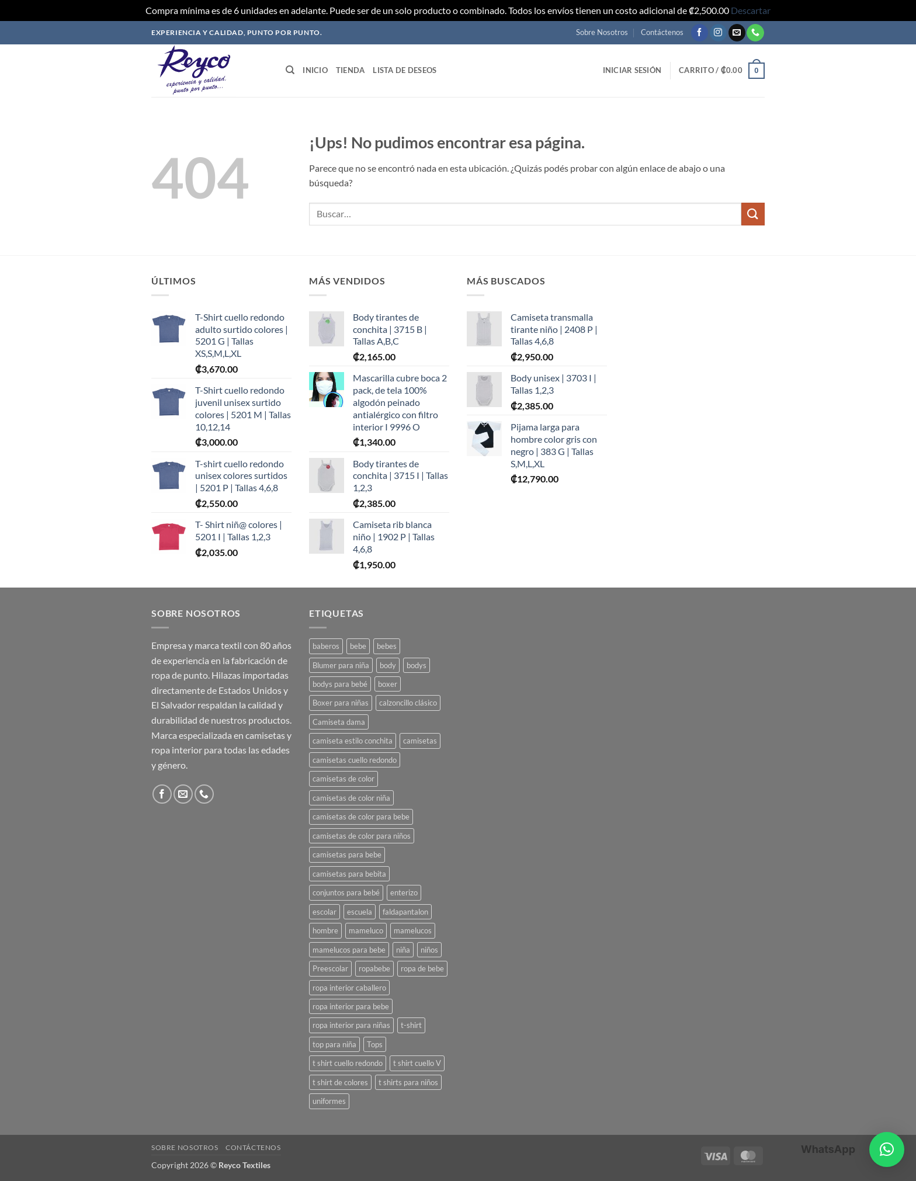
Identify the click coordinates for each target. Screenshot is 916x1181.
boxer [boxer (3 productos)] (387, 684)
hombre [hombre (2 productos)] (325, 930)
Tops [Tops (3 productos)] (375, 1044)
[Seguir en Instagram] (718, 32)
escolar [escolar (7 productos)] (324, 911)
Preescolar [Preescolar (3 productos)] (330, 968)
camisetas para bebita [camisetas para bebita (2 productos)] (349, 873)
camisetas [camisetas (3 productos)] (420, 740)
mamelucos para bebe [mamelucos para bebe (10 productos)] (349, 949)
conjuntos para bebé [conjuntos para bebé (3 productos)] (346, 892)
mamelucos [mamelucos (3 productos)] (413, 930)
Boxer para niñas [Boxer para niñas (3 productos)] (341, 702)
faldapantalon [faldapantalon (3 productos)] (405, 911)
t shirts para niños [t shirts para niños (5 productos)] (408, 1082)
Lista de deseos (404, 70)
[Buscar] (290, 70)
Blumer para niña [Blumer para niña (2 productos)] (341, 665)
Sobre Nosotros (602, 32)
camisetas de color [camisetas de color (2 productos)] (343, 778)
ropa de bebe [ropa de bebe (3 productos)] (422, 968)
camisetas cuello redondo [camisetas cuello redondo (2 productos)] (355, 760)
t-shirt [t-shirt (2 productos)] (411, 1025)
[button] (632, 70)
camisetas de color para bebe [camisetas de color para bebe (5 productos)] (361, 816)
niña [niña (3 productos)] (403, 949)
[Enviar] (753, 214)
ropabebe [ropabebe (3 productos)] (374, 968)
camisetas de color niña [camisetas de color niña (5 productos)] (351, 798)
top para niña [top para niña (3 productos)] (334, 1044)
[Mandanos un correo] (736, 32)
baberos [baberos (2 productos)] (326, 646)
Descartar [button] (751, 10)
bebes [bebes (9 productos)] (387, 646)
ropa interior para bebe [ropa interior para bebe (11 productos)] (351, 1006)
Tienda (350, 70)
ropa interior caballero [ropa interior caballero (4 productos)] (349, 987)
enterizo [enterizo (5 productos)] (404, 892)
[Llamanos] (755, 32)
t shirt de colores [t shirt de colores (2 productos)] (340, 1082)
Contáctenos (662, 32)
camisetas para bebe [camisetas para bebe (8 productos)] (347, 854)
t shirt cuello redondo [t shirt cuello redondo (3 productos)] (348, 1063)
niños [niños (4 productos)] (429, 949)
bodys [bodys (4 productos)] (416, 665)
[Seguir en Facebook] (699, 32)
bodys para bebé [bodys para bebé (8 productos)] (340, 684)
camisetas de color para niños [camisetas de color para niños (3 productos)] (362, 835)
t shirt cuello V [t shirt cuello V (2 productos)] (417, 1063)
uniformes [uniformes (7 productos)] (329, 1101)
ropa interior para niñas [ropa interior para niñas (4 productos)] (351, 1025)
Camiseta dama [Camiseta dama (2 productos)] (339, 722)
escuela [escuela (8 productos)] (359, 911)
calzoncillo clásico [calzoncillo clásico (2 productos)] (408, 702)
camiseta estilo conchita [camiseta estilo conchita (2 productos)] (353, 740)
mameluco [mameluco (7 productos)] (366, 930)
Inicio (315, 70)
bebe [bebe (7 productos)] (358, 646)
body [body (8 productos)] (388, 665)
